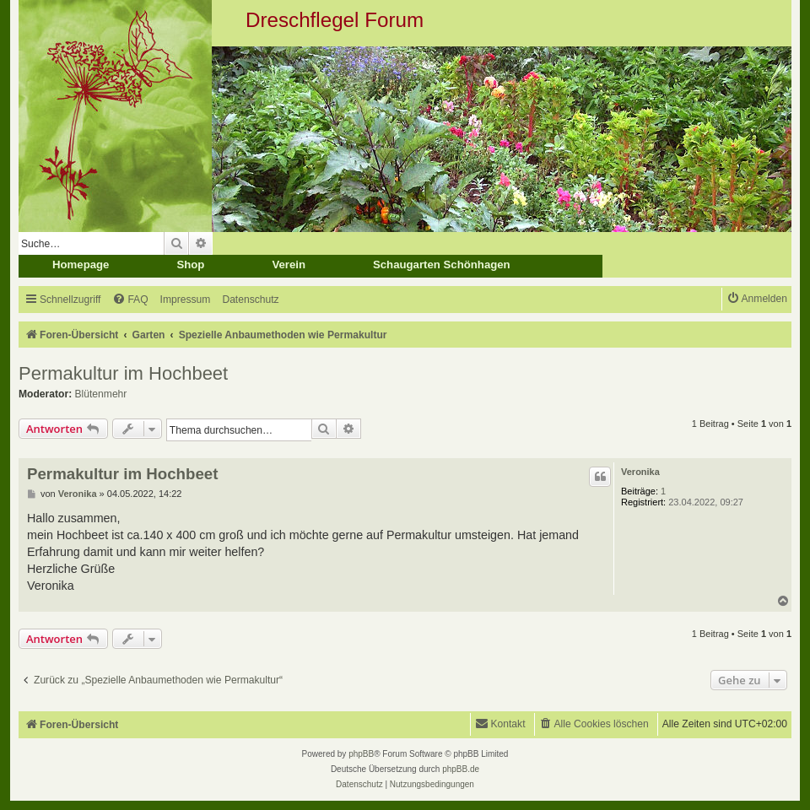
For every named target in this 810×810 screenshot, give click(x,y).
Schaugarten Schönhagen (441, 264)
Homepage (80, 264)
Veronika (640, 472)
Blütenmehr (101, 394)
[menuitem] (130, 300)
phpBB (361, 754)
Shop (190, 264)
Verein (288, 264)
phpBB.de (460, 769)
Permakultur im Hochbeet (123, 373)
